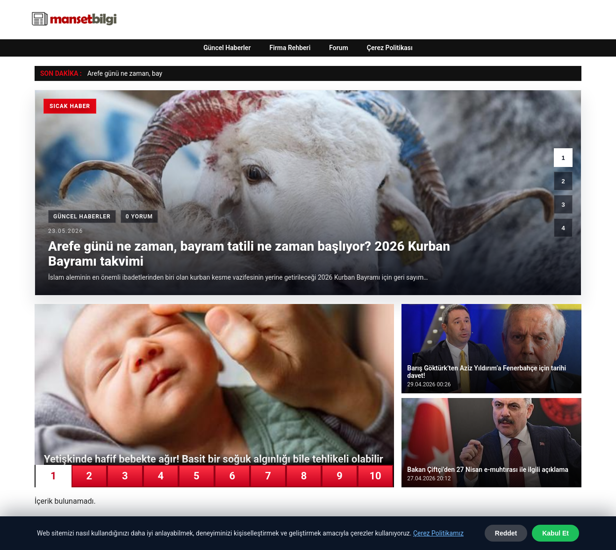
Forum (338, 47)
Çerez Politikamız (438, 533)
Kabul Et (555, 533)
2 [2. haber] (563, 181)
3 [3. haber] (563, 204)
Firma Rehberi (289, 47)
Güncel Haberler (227, 47)
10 (375, 476)
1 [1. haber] (563, 157)
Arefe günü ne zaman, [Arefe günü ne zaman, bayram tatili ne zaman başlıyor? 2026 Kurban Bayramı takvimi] (118, 73)
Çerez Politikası (390, 47)
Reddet (506, 533)
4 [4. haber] (563, 228)
